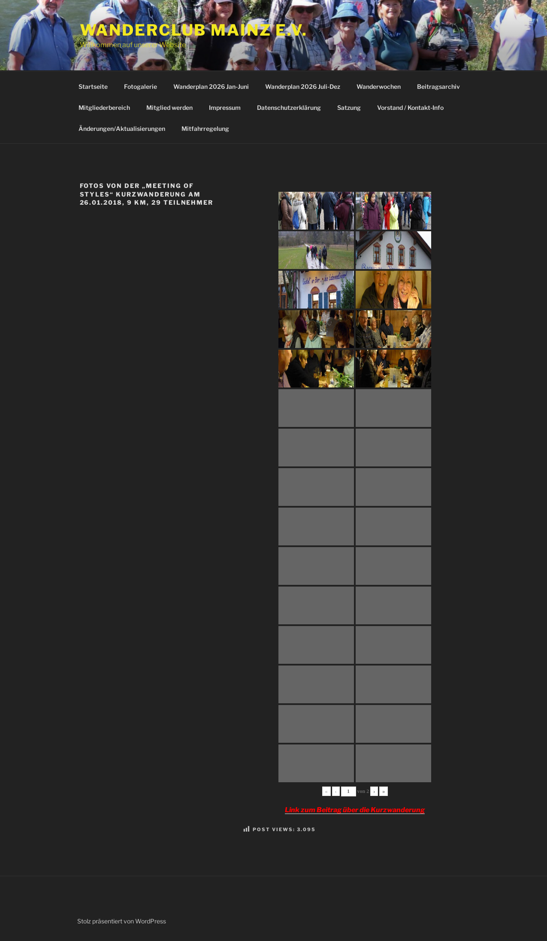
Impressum (225, 107)
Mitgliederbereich (104, 107)
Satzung (349, 107)
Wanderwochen (379, 86)
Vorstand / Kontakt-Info (410, 107)
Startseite (93, 86)
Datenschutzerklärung (289, 107)
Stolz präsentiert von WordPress (121, 921)
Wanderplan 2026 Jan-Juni (211, 86)
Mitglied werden (169, 107)
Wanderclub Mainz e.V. (194, 30)
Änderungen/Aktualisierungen (122, 128)
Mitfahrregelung (205, 128)
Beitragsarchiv (438, 86)
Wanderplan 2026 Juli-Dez (302, 86)
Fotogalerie (140, 86)
